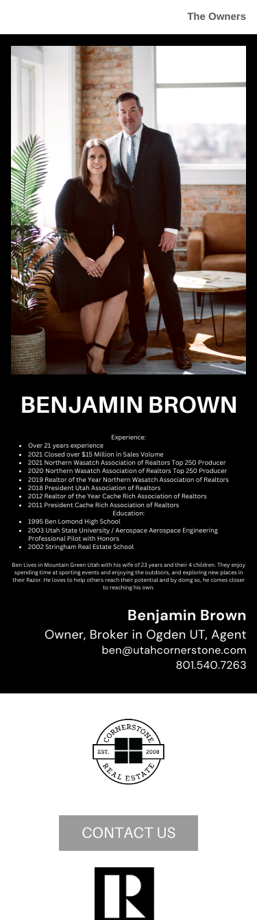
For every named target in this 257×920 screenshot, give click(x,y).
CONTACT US (128, 833)
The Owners (216, 17)
